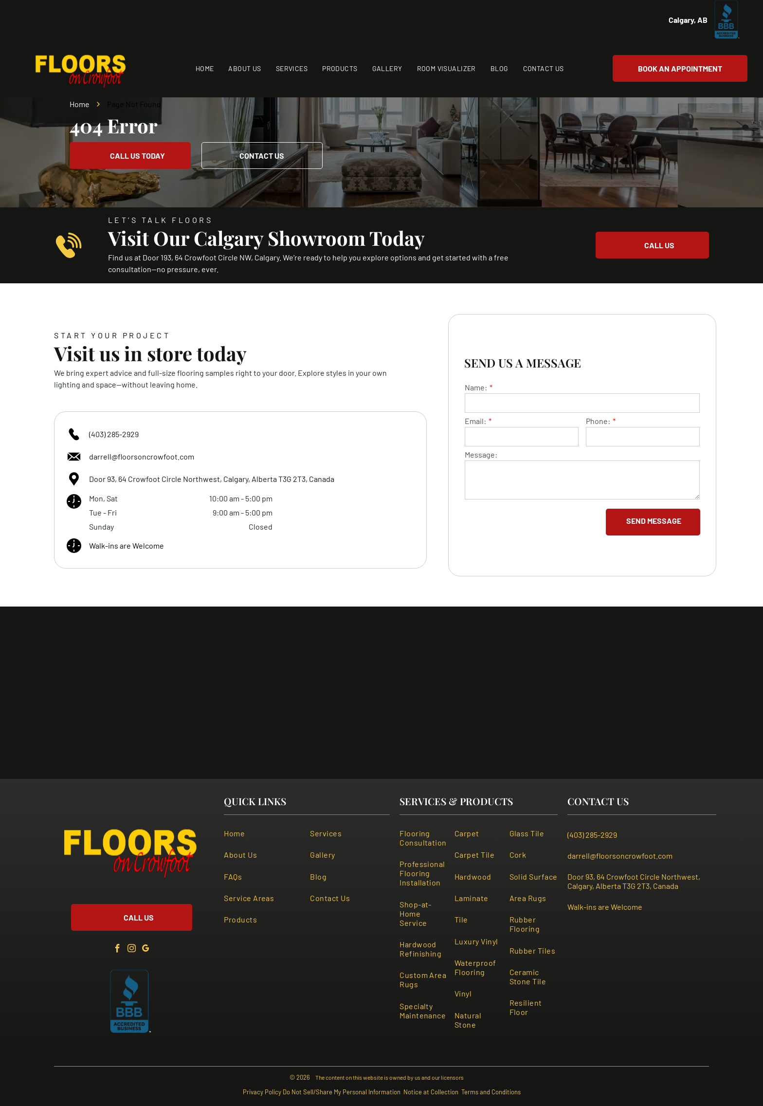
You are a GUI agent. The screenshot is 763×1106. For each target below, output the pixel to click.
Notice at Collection (430, 1092)
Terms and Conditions (491, 1092)
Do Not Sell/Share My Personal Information (341, 1092)
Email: (475, 420)
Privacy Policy (262, 1092)
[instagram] (131, 950)
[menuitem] (204, 68)
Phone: (598, 420)
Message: (481, 454)
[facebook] (117, 950)
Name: (476, 387)
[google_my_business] (145, 950)
